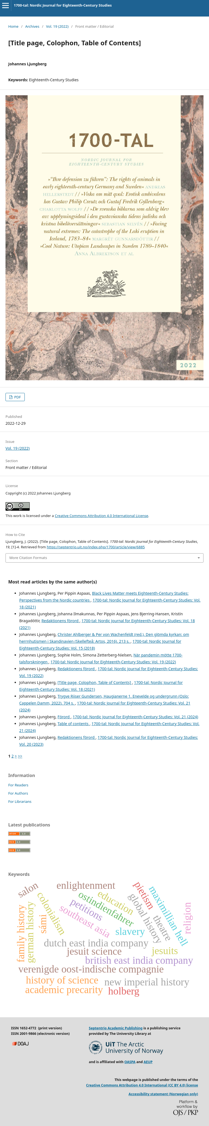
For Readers (18, 785)
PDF (17, 397)
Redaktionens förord (60, 620)
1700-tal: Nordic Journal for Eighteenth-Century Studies (63, 5)
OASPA (129, 1062)
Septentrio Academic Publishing (115, 1028)
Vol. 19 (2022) (57, 26)
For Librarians (19, 801)
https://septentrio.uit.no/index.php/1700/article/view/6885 (96, 546)
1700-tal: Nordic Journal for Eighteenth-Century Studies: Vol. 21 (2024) (135, 716)
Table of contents (73, 723)
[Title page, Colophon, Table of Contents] (94, 682)
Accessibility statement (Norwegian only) (163, 1094)
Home (13, 26)
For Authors (18, 793)
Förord (63, 716)
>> (20, 756)
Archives (32, 26)
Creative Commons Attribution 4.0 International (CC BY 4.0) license (142, 1085)
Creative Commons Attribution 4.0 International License (101, 515)
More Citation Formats (28, 557)
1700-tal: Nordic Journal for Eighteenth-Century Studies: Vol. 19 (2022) (113, 661)
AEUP (148, 1062)
